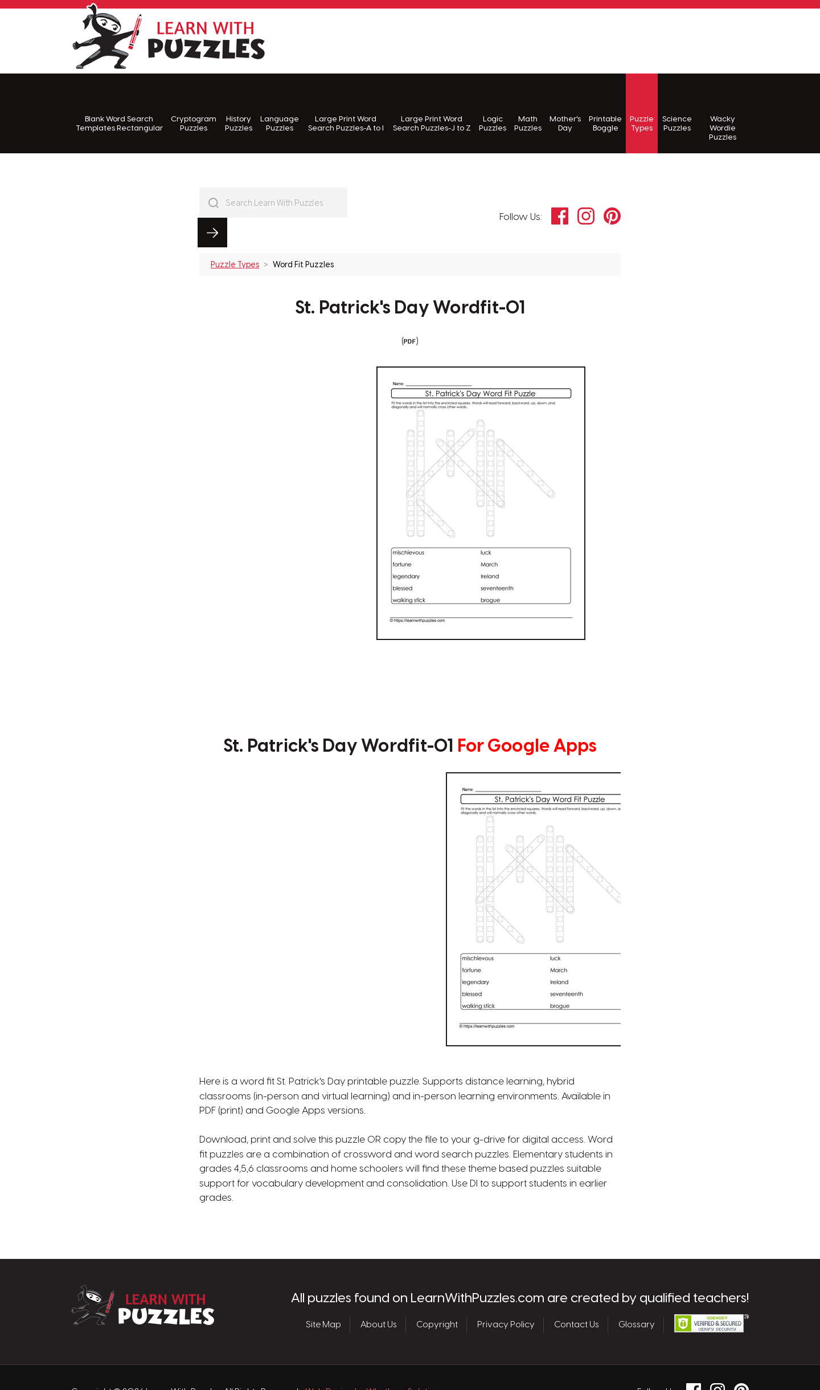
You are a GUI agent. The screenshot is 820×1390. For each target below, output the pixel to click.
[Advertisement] (541, 39)
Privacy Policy (506, 1295)
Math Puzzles (528, 108)
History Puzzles (238, 108)
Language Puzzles (279, 108)
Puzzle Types (642, 108)
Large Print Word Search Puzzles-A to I (346, 108)
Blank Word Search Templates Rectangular (119, 108)
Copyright (437, 1295)
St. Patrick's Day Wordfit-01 (410, 278)
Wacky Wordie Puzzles (722, 113)
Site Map (323, 1295)
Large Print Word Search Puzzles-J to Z (432, 108)
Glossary (636, 1295)
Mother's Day (565, 108)
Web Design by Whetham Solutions (374, 1362)
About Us (378, 1295)
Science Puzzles (677, 108)
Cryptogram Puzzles (193, 108)
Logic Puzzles (492, 108)
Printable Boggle (605, 108)
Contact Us (576, 1295)
